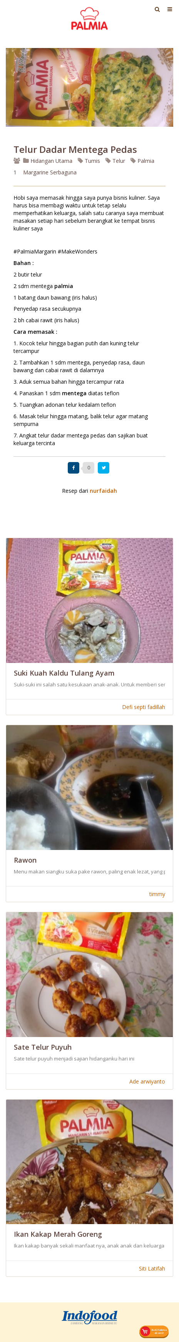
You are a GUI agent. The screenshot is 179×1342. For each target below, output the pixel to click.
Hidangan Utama (48, 160)
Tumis (89, 160)
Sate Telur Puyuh (43, 1047)
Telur (115, 160)
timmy (157, 894)
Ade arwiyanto (147, 1081)
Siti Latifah (152, 1268)
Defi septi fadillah (143, 707)
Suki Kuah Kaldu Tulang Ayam (64, 673)
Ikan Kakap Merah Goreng (58, 1234)
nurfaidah (103, 490)
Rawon (25, 860)
